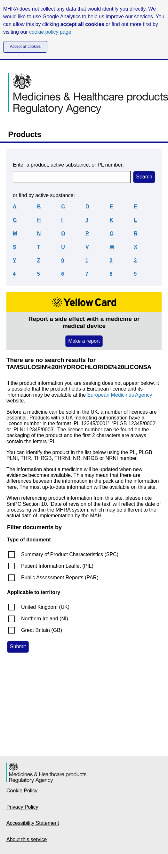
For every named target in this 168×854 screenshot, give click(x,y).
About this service (26, 839)
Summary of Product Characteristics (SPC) (69, 554)
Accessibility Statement (32, 823)
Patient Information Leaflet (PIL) (57, 566)
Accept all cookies (25, 46)
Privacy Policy (22, 807)
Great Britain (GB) (41, 630)
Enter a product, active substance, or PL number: (68, 165)
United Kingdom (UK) (45, 607)
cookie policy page (50, 32)
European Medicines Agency (119, 395)
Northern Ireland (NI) (44, 618)
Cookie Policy (21, 790)
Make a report (84, 341)
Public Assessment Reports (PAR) (60, 577)
